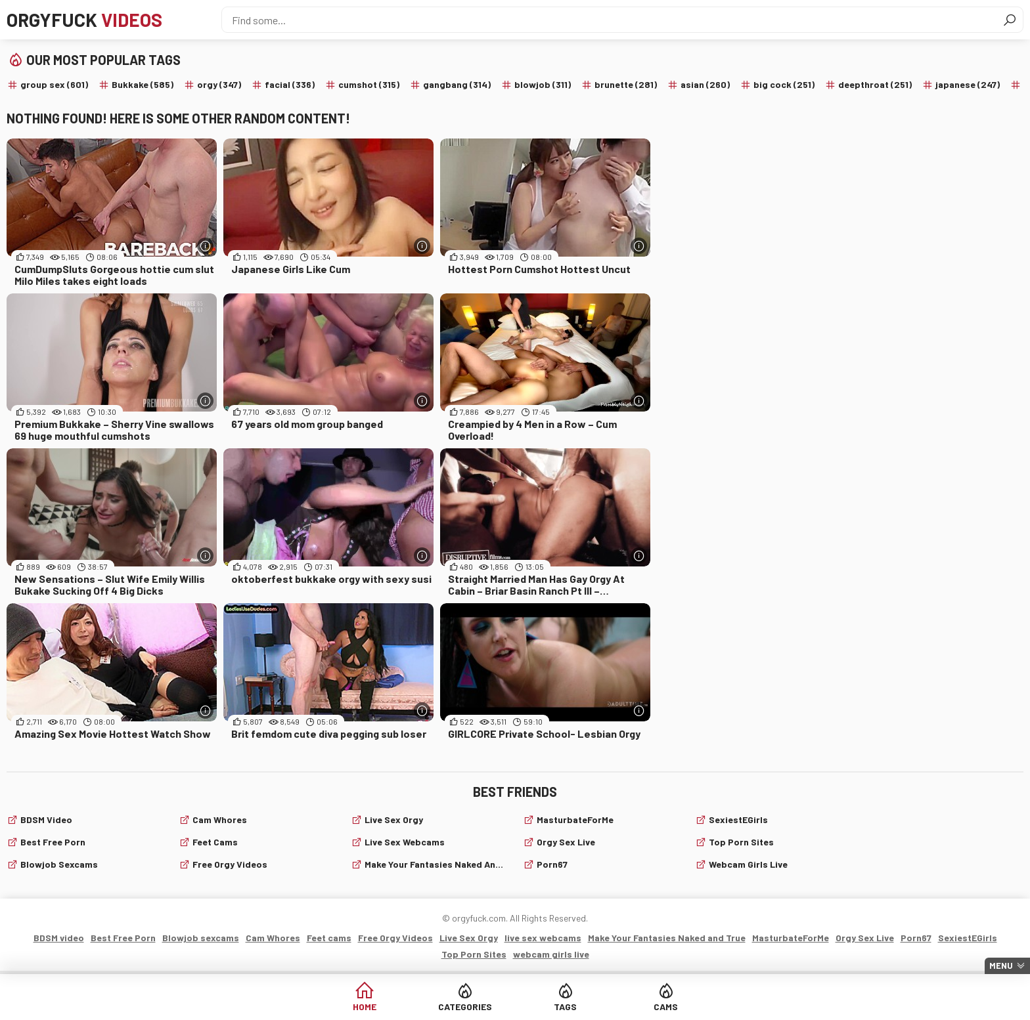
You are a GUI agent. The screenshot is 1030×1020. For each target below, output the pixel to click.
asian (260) (705, 84)
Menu (1001, 965)
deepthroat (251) (875, 84)
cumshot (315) (368, 84)
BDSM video (46, 819)
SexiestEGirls (738, 819)
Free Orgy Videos (229, 864)
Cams (666, 1006)
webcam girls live (748, 864)
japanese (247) (967, 84)
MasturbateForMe (575, 819)
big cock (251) (784, 84)
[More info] (205, 246)
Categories (465, 1006)
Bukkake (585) (142, 84)
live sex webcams (405, 841)
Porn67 (552, 864)
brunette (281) (625, 84)
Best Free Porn (52, 841)
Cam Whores (219, 819)
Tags (565, 1006)
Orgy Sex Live (566, 841)
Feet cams (215, 841)
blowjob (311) (542, 84)
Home (364, 1006)
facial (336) (290, 84)
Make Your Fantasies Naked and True (436, 864)
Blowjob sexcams (59, 864)
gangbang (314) (457, 84)
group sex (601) (54, 84)
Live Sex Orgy (394, 819)
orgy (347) (219, 84)
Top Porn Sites (741, 841)
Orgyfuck (84, 20)
